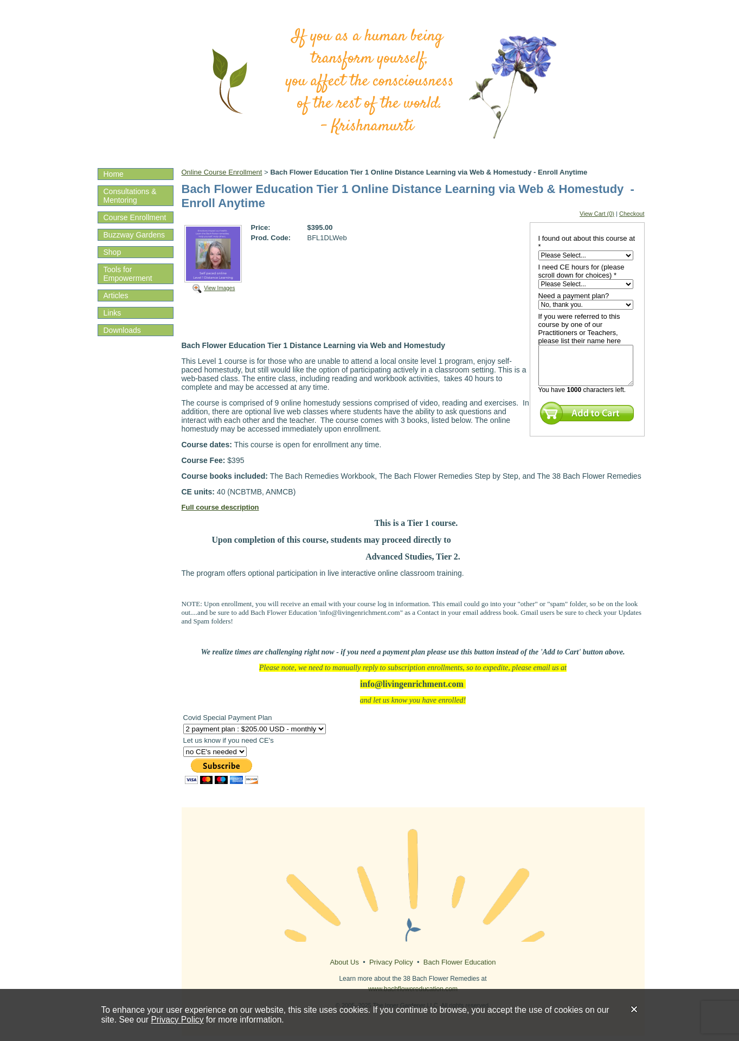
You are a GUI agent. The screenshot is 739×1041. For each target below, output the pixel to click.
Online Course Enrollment (222, 172)
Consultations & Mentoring (130, 195)
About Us (344, 962)
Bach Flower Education (459, 962)
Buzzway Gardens (134, 234)
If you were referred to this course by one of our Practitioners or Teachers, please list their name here (579, 328)
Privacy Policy (177, 1019)
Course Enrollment (135, 217)
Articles (116, 295)
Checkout (631, 213)
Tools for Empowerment (128, 273)
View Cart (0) (597, 213)
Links (112, 313)
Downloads (122, 330)
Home (114, 174)
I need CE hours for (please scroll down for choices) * (581, 271)
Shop (112, 252)
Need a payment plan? (573, 296)
